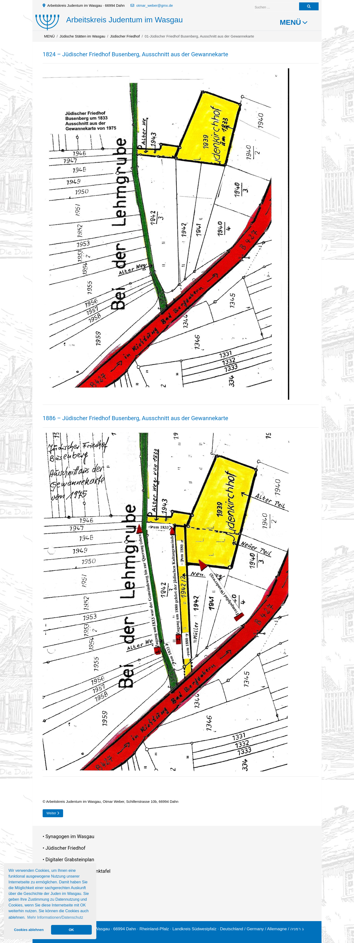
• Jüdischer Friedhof (64, 848)
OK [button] (71, 930)
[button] (166, 234)
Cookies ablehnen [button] (29, 930)
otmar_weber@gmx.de (154, 5)
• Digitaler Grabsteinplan (68, 859)
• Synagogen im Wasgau (68, 836)
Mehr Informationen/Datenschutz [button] (55, 917)
